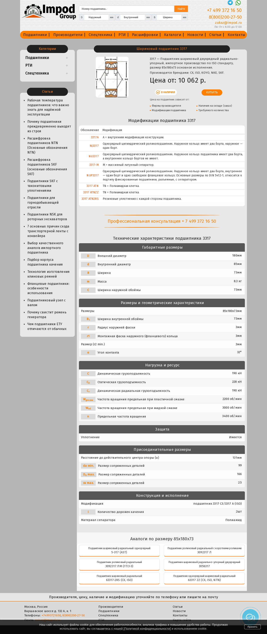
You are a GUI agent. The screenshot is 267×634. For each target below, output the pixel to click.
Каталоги (172, 34)
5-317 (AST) (119, 552)
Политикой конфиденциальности (147, 628)
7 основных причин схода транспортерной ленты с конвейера (48, 231)
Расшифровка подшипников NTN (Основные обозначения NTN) (47, 145)
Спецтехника (100, 34)
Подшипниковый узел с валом (46, 302)
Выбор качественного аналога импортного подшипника (45, 248)
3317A (95, 137)
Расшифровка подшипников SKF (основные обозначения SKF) (47, 167)
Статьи (215, 34)
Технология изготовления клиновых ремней (48, 274)
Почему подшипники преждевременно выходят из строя (49, 126)
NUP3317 (92, 175)
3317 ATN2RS (90, 199)
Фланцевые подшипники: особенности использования (48, 288)
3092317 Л (204, 552)
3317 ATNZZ (91, 192)
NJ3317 (94, 146)
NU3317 (94, 156)
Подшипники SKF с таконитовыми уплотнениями (42, 185)
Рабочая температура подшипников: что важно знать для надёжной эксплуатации (48, 107)
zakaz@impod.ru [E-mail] (228, 23)
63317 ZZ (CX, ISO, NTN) (204, 580)
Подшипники (35, 34)
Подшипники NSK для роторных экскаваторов (47, 216)
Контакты (236, 34)
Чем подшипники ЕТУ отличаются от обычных (46, 326)
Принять (252, 627)
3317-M (94, 165)
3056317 (204, 566)
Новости (195, 34)
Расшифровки (145, 34)
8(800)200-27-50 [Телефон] (225, 17)
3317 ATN (93, 186)
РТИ (122, 34)
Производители (68, 34)
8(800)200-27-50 (73, 615)
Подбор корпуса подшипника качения (45, 262)
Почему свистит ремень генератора (46, 314)
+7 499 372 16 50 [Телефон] (224, 10)
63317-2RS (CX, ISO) (119, 580)
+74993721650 (51, 615)
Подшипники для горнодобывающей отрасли (43, 202)
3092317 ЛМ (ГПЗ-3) (119, 566)
